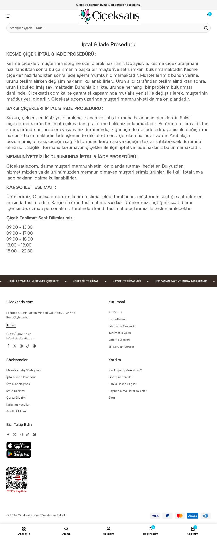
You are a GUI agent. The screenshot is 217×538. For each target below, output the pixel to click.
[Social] (8, 346)
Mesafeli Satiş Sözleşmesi (24, 370)
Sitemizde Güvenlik (121, 326)
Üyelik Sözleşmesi (18, 384)
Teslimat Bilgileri (119, 333)
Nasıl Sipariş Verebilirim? (125, 370)
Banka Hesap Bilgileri (122, 384)
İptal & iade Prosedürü (22, 377)
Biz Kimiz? (115, 312)
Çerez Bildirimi (16, 397)
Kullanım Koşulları (18, 404)
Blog (111, 397)
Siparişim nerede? (120, 377)
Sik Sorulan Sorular (121, 347)
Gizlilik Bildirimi (16, 411)
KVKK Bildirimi (15, 391)
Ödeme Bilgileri (119, 340)
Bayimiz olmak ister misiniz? (127, 391)
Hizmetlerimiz (117, 319)
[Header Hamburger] (8, 16)
